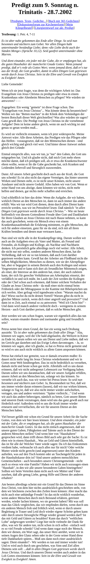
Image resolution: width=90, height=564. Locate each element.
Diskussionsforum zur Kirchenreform (41, 24)
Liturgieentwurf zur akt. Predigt (54, 27)
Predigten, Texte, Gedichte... (28, 21)
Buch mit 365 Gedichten (64, 21)
